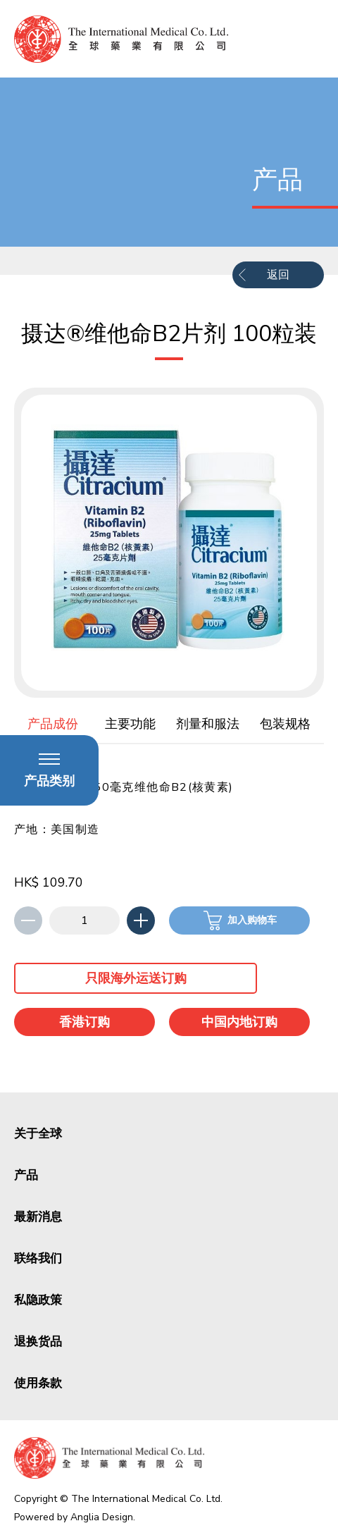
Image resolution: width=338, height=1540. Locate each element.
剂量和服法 (207, 723)
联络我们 (38, 1258)
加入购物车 (252, 920)
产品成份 (52, 723)
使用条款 (38, 1383)
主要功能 (130, 723)
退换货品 (38, 1341)
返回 (278, 275)
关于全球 (38, 1134)
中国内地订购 (239, 1022)
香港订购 (84, 1022)
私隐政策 (38, 1300)
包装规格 (285, 723)
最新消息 (38, 1217)
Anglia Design (101, 1517)
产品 (26, 1175)
